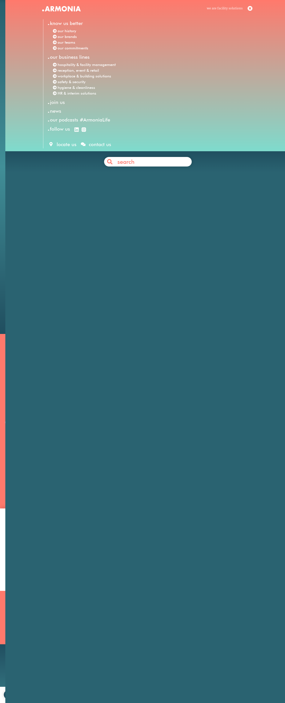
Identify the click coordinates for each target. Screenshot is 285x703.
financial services (66, 270)
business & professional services (113, 270)
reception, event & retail (198, 153)
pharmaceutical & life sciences (171, 270)
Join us (187, 624)
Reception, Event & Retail (128, 629)
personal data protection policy (170, 688)
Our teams (44, 640)
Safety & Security (122, 645)
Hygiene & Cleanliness (126, 634)
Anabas (132, 238)
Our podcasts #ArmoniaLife (57, 650)
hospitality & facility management (144, 153)
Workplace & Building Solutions (133, 650)
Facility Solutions (88, 148)
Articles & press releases (200, 650)
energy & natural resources (112, 276)
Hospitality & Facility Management (135, 624)
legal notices (135, 688)
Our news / (57, 92)
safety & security (99, 158)
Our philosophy (193, 629)
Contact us (149, 294)
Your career (190, 634)
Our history (45, 629)
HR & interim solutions (184, 158)
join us (98, 688)
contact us (115, 688)
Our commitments (51, 645)
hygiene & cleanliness (135, 158)
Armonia (63, 148)
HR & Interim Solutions (126, 640)
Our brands (45, 634)
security (214, 180)
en (188, 11)
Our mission (46, 624)
